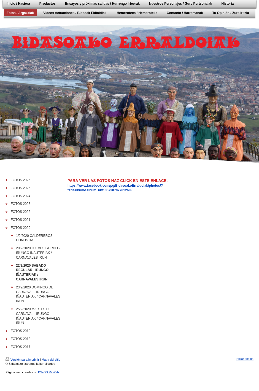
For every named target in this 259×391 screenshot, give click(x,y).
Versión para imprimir (22, 359)
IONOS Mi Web (48, 372)
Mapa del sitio (51, 359)
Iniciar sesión (244, 358)
